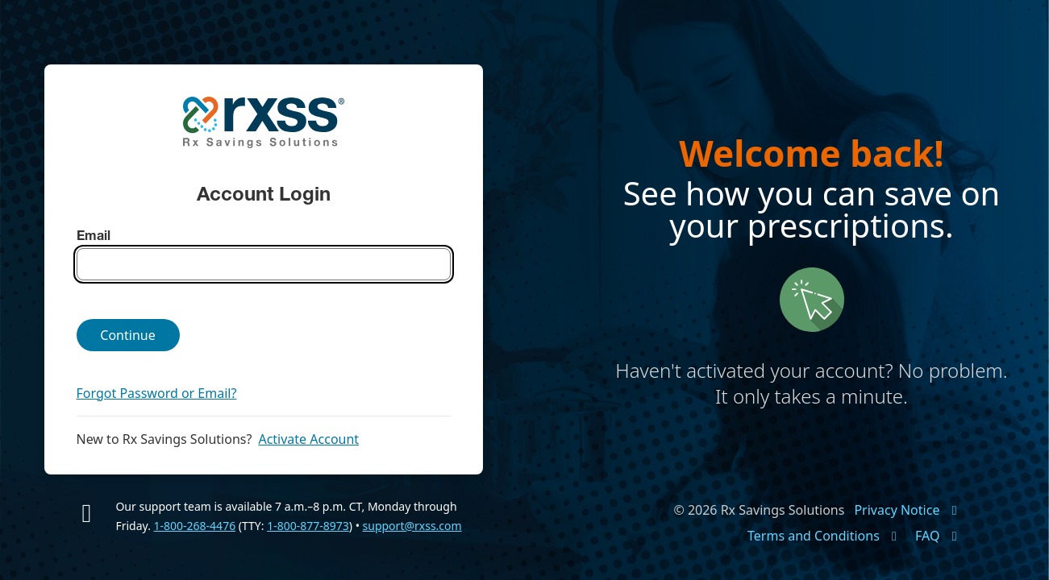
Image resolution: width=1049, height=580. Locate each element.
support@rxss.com (412, 525)
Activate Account (308, 439)
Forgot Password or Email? (157, 393)
